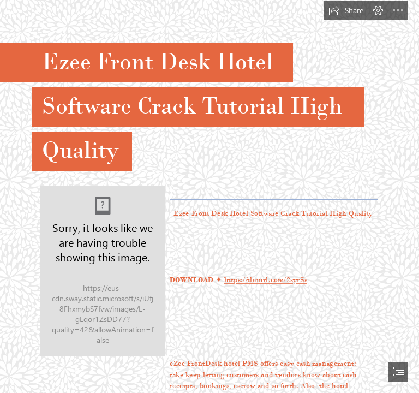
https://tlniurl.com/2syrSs (265, 279)
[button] (346, 10)
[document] (209, 196)
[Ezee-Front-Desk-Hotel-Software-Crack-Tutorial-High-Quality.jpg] (102, 271)
